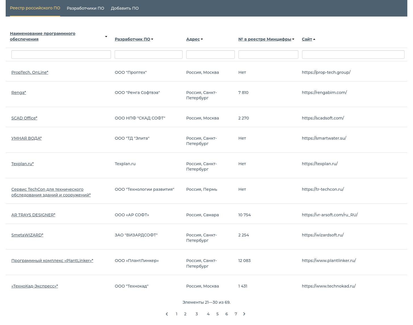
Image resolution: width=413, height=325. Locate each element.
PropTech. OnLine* (29, 72)
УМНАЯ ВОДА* (26, 138)
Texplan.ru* (22, 163)
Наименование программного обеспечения (58, 36)
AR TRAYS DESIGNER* (33, 214)
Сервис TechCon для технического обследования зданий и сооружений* (51, 192)
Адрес (194, 39)
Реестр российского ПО (35, 8)
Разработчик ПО (134, 39)
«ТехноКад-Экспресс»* (34, 286)
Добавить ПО (125, 8)
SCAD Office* (24, 118)
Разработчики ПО (85, 8)
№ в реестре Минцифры (266, 39)
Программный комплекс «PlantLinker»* (52, 260)
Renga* (18, 92)
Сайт (308, 39)
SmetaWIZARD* (27, 235)
